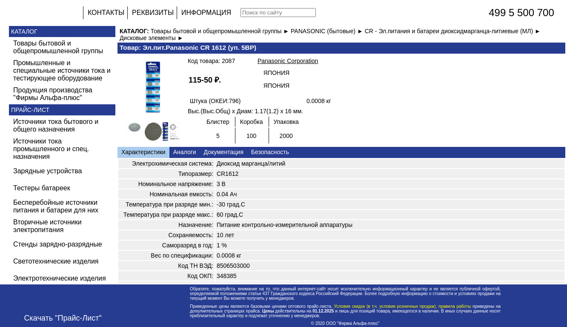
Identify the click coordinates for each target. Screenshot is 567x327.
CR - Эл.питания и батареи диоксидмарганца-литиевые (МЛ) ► (453, 31)
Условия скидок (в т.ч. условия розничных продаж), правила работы (402, 306)
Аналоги (184, 152)
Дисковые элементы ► (151, 37)
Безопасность (270, 152)
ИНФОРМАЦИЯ (206, 12)
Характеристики (143, 152)
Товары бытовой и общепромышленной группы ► (221, 31)
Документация (223, 152)
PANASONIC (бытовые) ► (328, 31)
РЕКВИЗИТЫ (153, 12)
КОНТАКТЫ (106, 12)
